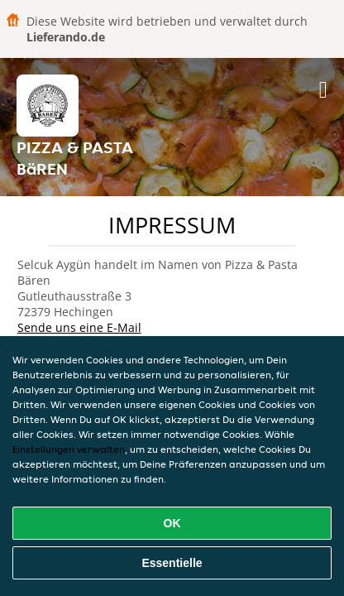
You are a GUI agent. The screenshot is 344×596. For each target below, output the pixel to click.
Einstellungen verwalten (68, 449)
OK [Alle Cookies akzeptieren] (172, 523)
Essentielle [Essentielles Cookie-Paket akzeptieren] (171, 563)
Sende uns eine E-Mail (79, 327)
